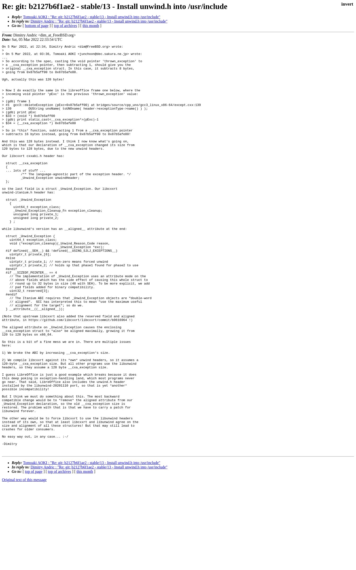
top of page (33, 553)
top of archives (65, 26)
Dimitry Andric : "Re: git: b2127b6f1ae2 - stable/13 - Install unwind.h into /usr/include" (99, 21)
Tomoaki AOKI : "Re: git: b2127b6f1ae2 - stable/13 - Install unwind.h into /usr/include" (91, 17)
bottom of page (37, 26)
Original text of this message (24, 561)
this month (91, 26)
